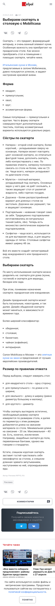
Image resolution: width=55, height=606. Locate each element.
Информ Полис (27, 4)
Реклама (8, 482)
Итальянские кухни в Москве (19, 65)
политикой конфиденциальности (27, 592)
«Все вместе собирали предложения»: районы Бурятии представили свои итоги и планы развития (16, 574)
